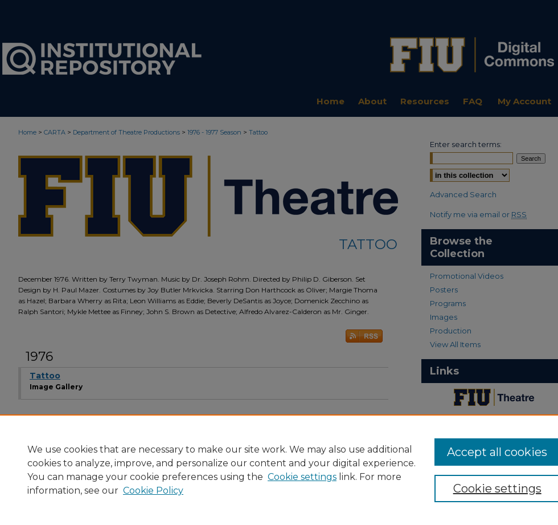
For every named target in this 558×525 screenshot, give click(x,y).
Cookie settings (302, 476)
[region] (279, 469)
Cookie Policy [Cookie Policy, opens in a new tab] (153, 490)
